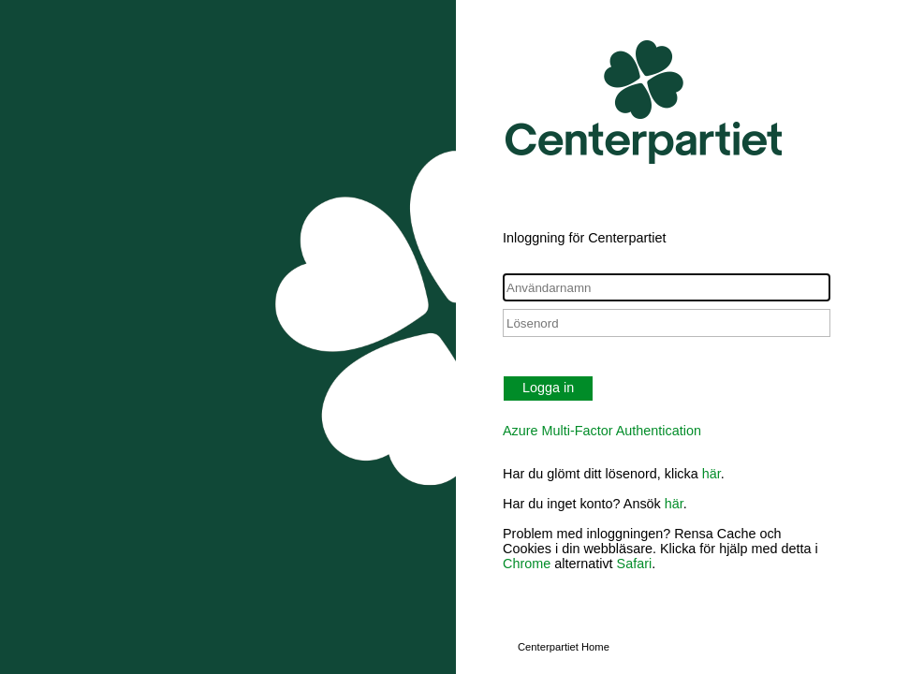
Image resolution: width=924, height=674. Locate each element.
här (711, 473)
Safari (635, 563)
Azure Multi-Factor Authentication (602, 430)
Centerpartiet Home (563, 646)
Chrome (526, 563)
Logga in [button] (548, 387)
